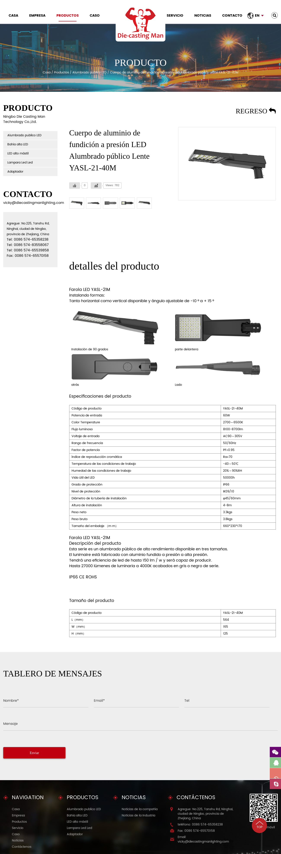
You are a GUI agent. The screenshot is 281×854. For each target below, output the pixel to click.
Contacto (232, 15)
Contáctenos (21, 846)
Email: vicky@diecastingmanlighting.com (203, 839)
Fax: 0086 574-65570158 (196, 831)
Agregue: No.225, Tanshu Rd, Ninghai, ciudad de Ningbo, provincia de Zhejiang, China (205, 814)
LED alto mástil (18, 153)
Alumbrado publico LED (89, 72)
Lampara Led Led (20, 162)
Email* (99, 700)
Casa (13, 15)
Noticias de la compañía (140, 809)
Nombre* (11, 700)
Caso (95, 15)
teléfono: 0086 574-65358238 (200, 824)
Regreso (256, 111)
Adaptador (15, 171)
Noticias (202, 15)
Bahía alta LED (17, 144)
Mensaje (10, 724)
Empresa (37, 15)
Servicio (175, 15)
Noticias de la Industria (138, 815)
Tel (186, 700)
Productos (67, 15)
